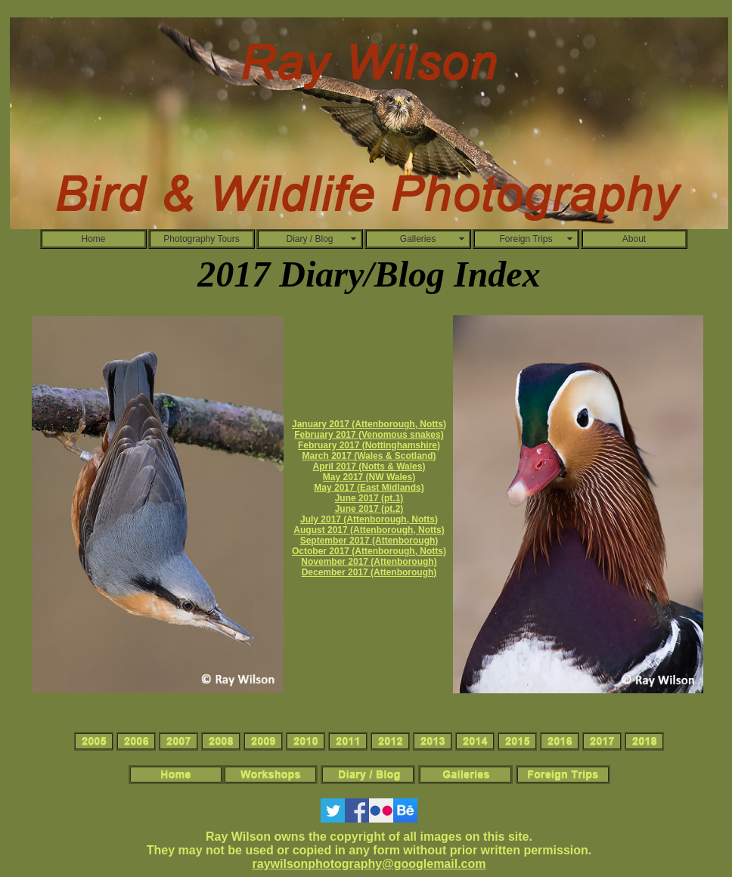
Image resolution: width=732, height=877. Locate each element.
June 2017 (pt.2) (369, 509)
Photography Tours (201, 239)
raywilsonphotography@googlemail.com (369, 863)
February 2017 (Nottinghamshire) (369, 445)
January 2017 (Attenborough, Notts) (369, 424)
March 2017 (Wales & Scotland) (369, 456)
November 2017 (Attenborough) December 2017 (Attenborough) (368, 567)
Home (93, 239)
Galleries (418, 239)
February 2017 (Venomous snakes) (368, 434)
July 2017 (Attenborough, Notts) (369, 519)
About (634, 239)
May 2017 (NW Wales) (369, 477)
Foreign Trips (525, 239)
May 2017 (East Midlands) (368, 487)
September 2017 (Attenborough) (369, 540)
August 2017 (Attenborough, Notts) (368, 530)
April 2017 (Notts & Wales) (369, 466)
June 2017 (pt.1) (369, 498)
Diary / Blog (309, 239)
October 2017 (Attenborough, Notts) (369, 551)
